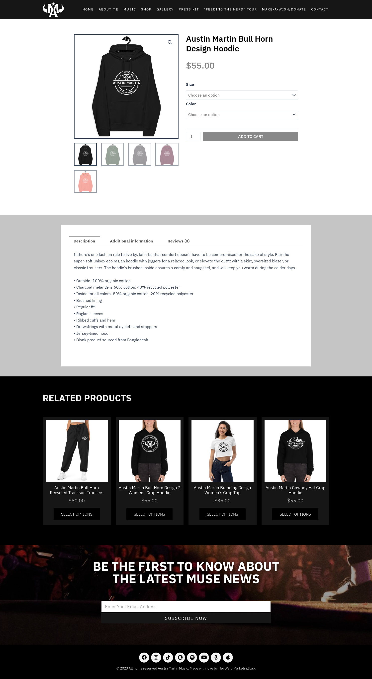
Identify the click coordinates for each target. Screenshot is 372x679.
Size (190, 84)
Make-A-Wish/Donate (284, 9)
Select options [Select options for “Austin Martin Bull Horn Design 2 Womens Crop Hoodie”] (149, 514)
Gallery (165, 9)
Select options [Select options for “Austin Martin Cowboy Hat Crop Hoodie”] (295, 514)
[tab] (84, 241)
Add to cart (250, 136)
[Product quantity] (193, 136)
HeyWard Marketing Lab (236, 668)
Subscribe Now (186, 618)
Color (191, 103)
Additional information (131, 240)
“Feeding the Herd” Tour (230, 9)
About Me (108, 9)
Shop (146, 9)
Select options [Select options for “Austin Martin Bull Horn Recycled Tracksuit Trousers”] (76, 514)
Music (129, 9)
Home (88, 9)
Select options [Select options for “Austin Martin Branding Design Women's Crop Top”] (222, 514)
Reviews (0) (178, 240)
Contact (319, 9)
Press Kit (189, 9)
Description (84, 240)
